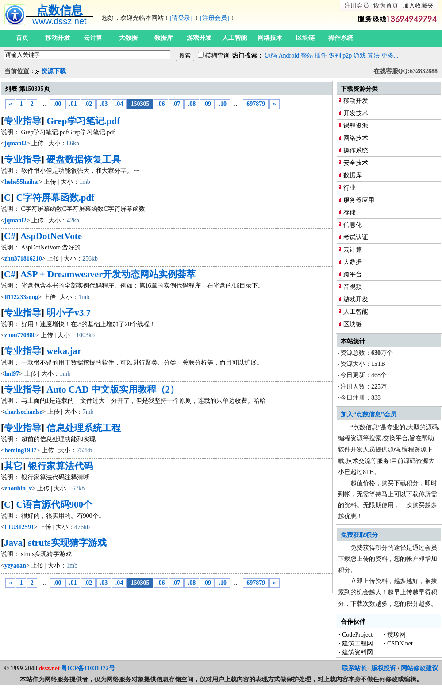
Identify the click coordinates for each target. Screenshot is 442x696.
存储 (349, 212)
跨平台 (352, 274)
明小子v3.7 (68, 312)
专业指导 (22, 121)
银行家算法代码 (60, 466)
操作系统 (340, 38)
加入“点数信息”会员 (368, 414)
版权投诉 (383, 668)
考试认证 (355, 237)
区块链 (305, 38)
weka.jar (63, 351)
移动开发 (57, 38)
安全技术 (355, 162)
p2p (347, 55)
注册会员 (356, 5)
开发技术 (355, 113)
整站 (307, 55)
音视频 (352, 287)
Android (289, 55)
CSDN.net (400, 643)
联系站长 (354, 668)
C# (9, 236)
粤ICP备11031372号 (88, 668)
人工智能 (234, 38)
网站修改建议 (419, 668)
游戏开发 (199, 38)
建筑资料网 (357, 652)
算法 (373, 55)
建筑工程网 (357, 643)
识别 (335, 55)
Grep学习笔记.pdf (83, 121)
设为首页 (385, 5)
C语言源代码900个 (54, 504)
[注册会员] (214, 18)
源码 (271, 55)
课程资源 (355, 125)
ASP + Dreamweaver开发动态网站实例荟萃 (108, 274)
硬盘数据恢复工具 (83, 159)
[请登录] (181, 18)
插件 (321, 55)
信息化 (352, 225)
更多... (390, 55)
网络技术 (270, 38)
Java (13, 542)
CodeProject (357, 634)
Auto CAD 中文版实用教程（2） (112, 389)
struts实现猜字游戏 (67, 542)
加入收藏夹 (418, 5)
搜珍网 (396, 634)
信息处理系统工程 (83, 428)
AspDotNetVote (51, 236)
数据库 (163, 38)
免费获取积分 (359, 535)
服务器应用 (358, 200)
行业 (349, 187)
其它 (13, 466)
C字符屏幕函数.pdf (55, 197)
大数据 (128, 38)
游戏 (360, 55)
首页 (22, 38)
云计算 (93, 38)
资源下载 (53, 71)
